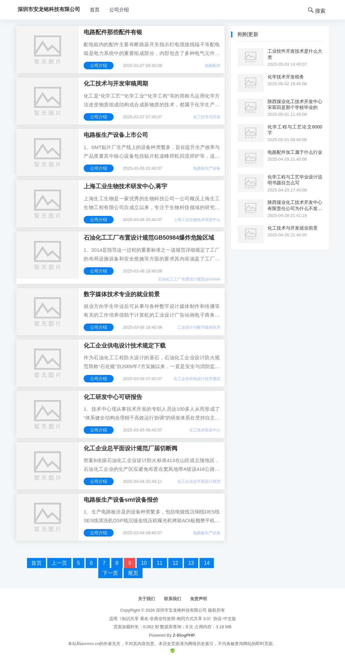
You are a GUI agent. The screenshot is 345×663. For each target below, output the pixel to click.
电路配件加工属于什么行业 (295, 152)
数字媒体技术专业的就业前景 (122, 294)
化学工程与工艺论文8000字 (295, 129)
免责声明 (198, 598)
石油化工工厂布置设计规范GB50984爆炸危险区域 (149, 237)
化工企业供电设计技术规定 (196, 379)
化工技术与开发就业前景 (293, 228)
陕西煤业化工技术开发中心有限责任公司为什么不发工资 (295, 205)
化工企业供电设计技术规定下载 (125, 345)
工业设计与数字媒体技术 (198, 327)
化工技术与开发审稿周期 (116, 83)
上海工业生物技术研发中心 (196, 220)
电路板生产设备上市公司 (116, 135)
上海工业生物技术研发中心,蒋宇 (125, 186)
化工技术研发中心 (204, 430)
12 (175, 563)
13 (191, 563)
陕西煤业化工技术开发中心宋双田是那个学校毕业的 (295, 104)
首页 (95, 9)
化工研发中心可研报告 (113, 397)
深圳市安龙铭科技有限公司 (181, 610)
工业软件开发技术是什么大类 (295, 54)
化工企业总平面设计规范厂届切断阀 (130, 448)
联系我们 (172, 598)
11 (160, 563)
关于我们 (146, 598)
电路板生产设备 (206, 168)
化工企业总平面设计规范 (198, 481)
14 (207, 563)
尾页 (133, 573)
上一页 (59, 563)
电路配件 (212, 65)
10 (144, 563)
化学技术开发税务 (286, 76)
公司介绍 (119, 9)
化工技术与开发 (206, 117)
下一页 (110, 573)
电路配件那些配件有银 (113, 32)
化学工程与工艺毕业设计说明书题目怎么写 (295, 179)
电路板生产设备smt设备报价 (121, 500)
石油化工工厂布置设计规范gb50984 (189, 279)
